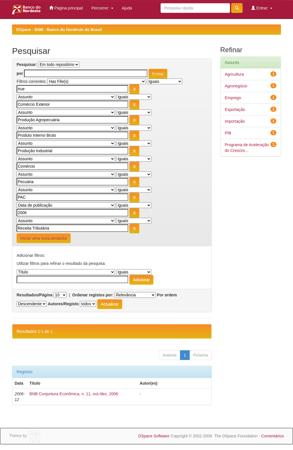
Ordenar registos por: (92, 295)
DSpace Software (153, 436)
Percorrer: (102, 8)
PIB (228, 133)
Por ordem (167, 295)
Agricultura (234, 74)
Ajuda (127, 8)
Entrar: (261, 7)
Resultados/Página (34, 295)
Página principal (66, 7)
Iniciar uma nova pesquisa (43, 238)
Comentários (272, 436)
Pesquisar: (27, 64)
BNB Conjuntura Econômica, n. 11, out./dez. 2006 (73, 394)
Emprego (233, 97)
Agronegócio (236, 86)
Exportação (235, 109)
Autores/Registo (63, 304)
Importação (235, 121)
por (20, 73)
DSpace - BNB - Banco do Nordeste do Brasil (59, 29)
